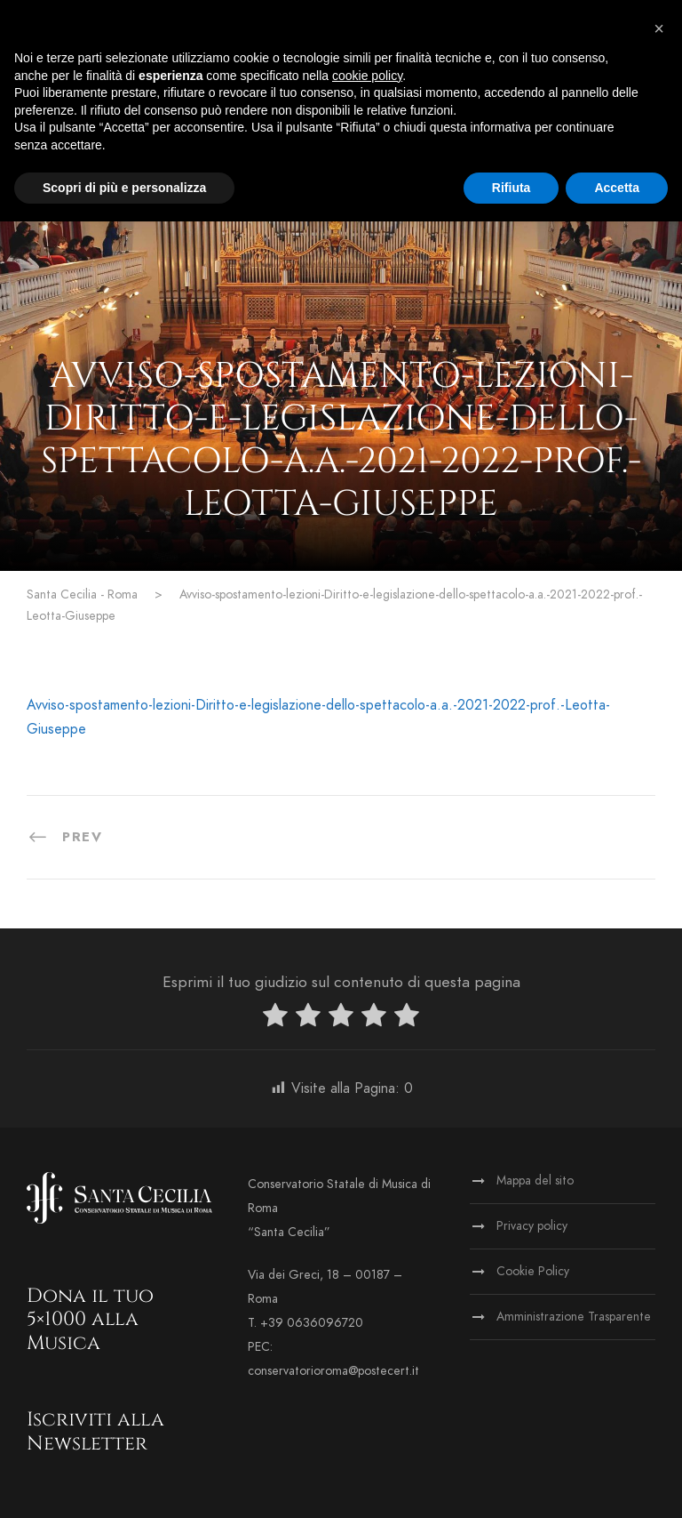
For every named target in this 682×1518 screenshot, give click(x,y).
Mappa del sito (535, 1180)
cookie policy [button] (367, 75)
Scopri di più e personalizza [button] (124, 188)
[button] (659, 28)
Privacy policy (531, 1225)
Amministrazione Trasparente (573, 1316)
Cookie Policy (532, 1271)
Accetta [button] (616, 188)
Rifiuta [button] (511, 188)
